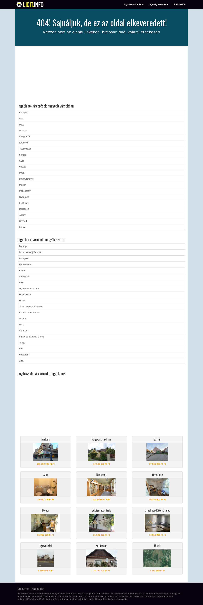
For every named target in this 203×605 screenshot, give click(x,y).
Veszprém (24, 354)
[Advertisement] (101, 75)
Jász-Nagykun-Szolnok (30, 306)
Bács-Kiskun (25, 264)
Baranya (23, 246)
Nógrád (23, 318)
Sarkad (22, 155)
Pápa (21, 173)
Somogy (23, 330)
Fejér (21, 282)
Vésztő (22, 167)
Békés (22, 270)
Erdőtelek (24, 203)
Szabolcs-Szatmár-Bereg (31, 337)
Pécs (21, 125)
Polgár (22, 185)
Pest (21, 324)
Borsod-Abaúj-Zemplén (30, 252)
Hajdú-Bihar (25, 294)
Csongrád (24, 276)
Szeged (23, 221)
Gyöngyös (24, 197)
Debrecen (24, 209)
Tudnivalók (179, 4)
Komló (22, 227)
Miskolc (23, 130)
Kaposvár (24, 143)
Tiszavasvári (25, 149)
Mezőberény (25, 191)
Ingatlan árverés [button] (133, 4)
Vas (21, 348)
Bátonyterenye (26, 179)
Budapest (24, 112)
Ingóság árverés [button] (158, 4)
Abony (22, 215)
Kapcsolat (37, 588)
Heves (22, 300)
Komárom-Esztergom (29, 312)
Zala (21, 361)
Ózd (21, 118)
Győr (21, 161)
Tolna (22, 343)
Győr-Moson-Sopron (29, 288)
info (33, 4)
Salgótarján (25, 136)
